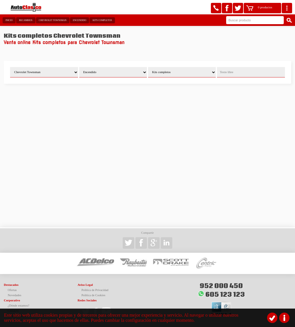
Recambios (26, 20)
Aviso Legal (85, 284)
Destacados (11, 284)
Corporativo (12, 300)
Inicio (9, 20)
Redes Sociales (87, 300)
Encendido (79, 20)
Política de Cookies (93, 295)
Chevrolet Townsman (53, 20)
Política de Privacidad (95, 290)
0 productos (265, 7)
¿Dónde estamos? (18, 305)
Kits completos (102, 20)
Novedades (14, 295)
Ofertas (12, 290)
